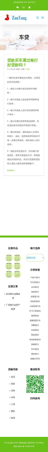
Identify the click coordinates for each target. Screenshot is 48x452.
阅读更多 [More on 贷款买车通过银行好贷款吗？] (10, 170)
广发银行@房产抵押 (13, 307)
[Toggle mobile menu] (42, 17)
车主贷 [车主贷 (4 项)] (35, 349)
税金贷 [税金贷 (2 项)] (35, 335)
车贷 (28, 69)
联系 (13, 418)
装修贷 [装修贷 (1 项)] (35, 344)
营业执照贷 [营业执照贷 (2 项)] (35, 340)
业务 (13, 390)
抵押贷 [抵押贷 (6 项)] (35, 316)
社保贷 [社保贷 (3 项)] (35, 330)
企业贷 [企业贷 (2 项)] (35, 287)
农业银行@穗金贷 (13, 296)
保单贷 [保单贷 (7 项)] (35, 292)
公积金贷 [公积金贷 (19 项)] (35, 306)
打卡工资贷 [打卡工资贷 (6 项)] (35, 311)
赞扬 (15, 446)
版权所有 (31, 443)
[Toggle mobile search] (37, 17)
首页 (13, 377)
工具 (13, 404)
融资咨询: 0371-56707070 (24, 2)
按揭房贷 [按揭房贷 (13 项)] (35, 321)
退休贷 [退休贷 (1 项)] (35, 354)
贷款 (13, 383)
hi (7, 69)
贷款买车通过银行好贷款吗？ (22, 62)
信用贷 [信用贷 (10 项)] (35, 297)
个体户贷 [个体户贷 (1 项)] (35, 278)
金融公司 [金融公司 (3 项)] (35, 359)
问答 (13, 397)
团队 (13, 411)
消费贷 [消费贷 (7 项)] (35, 325)
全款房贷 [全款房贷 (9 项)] (35, 302)
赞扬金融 (23, 443)
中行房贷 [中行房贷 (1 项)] (35, 282)
